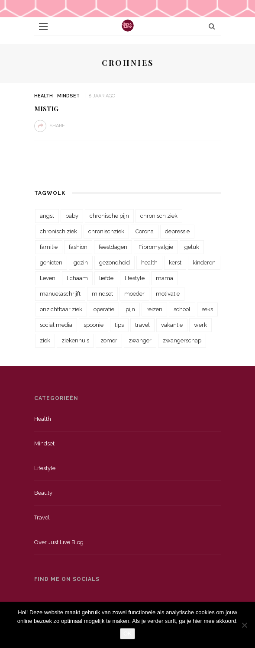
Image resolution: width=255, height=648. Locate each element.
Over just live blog (59, 542)
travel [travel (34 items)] (142, 325)
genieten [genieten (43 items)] (51, 262)
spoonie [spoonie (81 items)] (93, 325)
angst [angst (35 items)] (47, 216)
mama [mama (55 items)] (164, 278)
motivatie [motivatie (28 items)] (168, 293)
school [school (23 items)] (182, 309)
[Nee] (244, 625)
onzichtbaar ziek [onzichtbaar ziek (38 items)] (61, 309)
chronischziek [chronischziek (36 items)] (106, 231)
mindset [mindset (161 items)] (102, 293)
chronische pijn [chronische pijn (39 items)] (109, 216)
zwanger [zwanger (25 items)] (140, 340)
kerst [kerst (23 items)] (175, 262)
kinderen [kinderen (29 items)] (204, 262)
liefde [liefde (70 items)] (106, 278)
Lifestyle (44, 468)
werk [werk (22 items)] (200, 325)
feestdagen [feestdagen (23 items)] (113, 247)
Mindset (68, 96)
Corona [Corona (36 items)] (145, 231)
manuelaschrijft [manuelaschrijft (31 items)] (60, 293)
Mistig (46, 108)
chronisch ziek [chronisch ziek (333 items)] (159, 216)
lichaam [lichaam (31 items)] (77, 278)
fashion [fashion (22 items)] (78, 247)
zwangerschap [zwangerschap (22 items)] (182, 340)
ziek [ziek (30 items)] (45, 340)
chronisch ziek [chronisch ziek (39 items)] (58, 231)
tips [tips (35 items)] (119, 325)
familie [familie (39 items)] (49, 247)
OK (127, 633)
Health (43, 96)
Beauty (43, 493)
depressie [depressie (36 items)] (177, 231)
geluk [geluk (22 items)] (191, 247)
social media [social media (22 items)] (56, 325)
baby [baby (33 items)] (71, 216)
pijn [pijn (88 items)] (130, 309)
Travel (42, 517)
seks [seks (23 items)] (207, 309)
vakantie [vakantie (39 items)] (172, 325)
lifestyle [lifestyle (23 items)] (135, 278)
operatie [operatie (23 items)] (104, 309)
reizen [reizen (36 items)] (154, 309)
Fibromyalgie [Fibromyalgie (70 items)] (156, 247)
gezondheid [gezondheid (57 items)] (114, 262)
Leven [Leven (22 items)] (47, 278)
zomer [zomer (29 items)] (108, 340)
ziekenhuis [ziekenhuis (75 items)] (75, 340)
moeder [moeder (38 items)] (134, 293)
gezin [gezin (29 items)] (81, 262)
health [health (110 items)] (149, 262)
